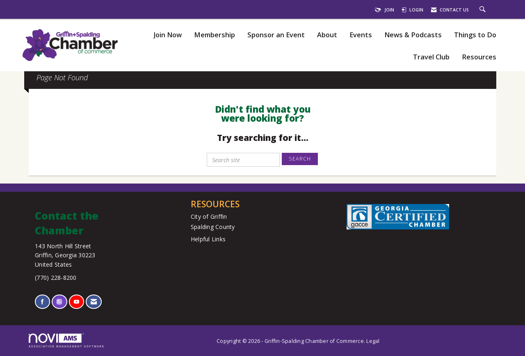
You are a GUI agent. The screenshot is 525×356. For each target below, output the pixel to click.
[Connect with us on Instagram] (59, 302)
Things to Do (475, 35)
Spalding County (213, 227)
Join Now (167, 35)
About (327, 35)
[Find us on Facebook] (42, 302)
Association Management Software (67, 340)
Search (300, 158)
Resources (479, 57)
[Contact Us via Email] (94, 302)
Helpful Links (208, 239)
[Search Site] (484, 10)
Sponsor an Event (276, 35)
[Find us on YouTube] (76, 302)
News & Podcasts (413, 35)
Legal (372, 341)
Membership (214, 35)
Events (360, 35)
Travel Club (431, 57)
